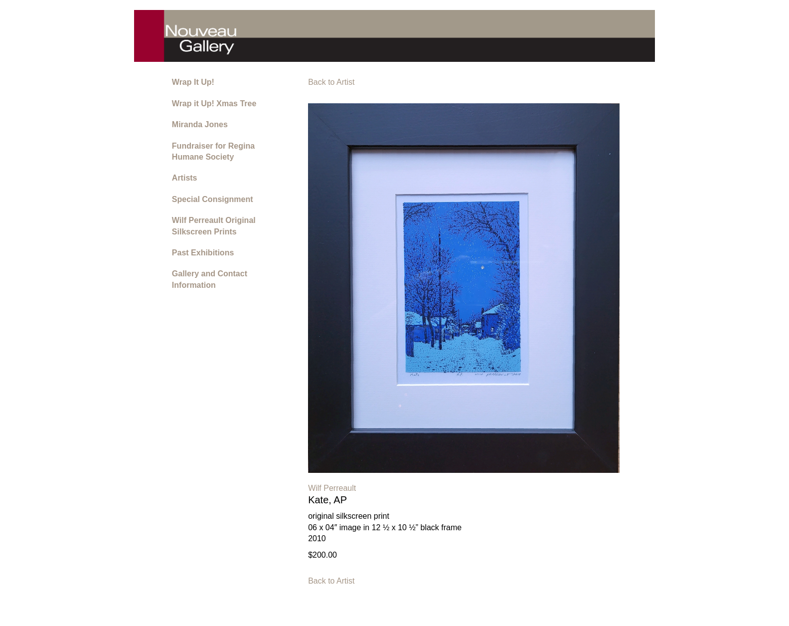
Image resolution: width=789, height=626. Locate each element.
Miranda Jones (200, 124)
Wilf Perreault (332, 488)
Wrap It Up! (193, 82)
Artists (184, 178)
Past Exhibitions (203, 252)
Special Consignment (212, 199)
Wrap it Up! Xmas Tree (214, 103)
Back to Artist (331, 82)
